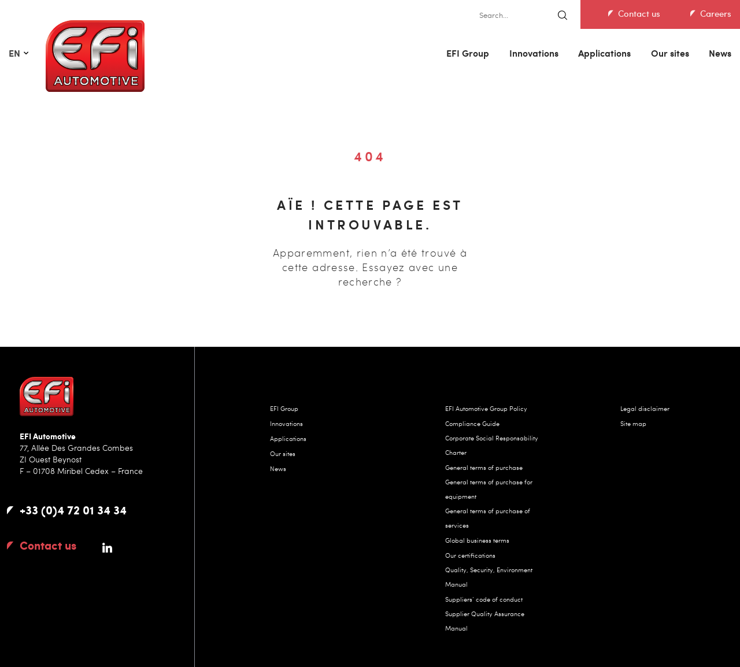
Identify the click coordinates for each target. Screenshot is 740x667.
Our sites (670, 53)
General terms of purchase (484, 467)
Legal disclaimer (644, 408)
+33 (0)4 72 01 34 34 (73, 510)
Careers (715, 13)
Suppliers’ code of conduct (484, 599)
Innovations (533, 53)
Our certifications (470, 555)
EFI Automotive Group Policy (486, 408)
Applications (604, 53)
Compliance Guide (472, 423)
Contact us (639, 13)
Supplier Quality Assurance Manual (484, 620)
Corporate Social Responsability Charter (491, 445)
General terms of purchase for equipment (488, 489)
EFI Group (467, 53)
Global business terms (477, 540)
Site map (633, 423)
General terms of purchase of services (487, 517)
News (720, 53)
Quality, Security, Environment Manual (488, 576)
